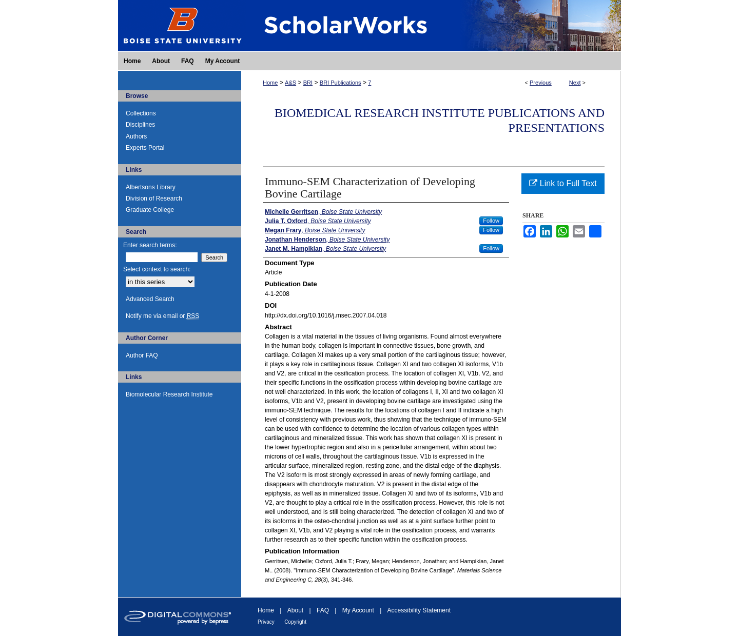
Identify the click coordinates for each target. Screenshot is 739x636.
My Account (358, 610)
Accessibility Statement (419, 610)
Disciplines (140, 124)
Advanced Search (150, 299)
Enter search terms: (150, 245)
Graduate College (150, 209)
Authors (136, 136)
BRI (308, 83)
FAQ (323, 610)
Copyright (295, 622)
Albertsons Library (151, 187)
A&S (290, 83)
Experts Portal (145, 147)
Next (575, 83)
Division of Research (154, 198)
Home (270, 83)
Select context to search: (156, 269)
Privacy (266, 622)
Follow (491, 220)
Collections (141, 113)
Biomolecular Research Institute (169, 394)
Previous (541, 83)
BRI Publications (340, 83)
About (295, 610)
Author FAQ (142, 355)
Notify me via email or (162, 316)
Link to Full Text (562, 183)
